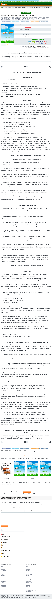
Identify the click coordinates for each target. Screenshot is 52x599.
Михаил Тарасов (28, 27)
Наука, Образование (5, 537)
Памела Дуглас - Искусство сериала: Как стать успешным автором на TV (6, 478)
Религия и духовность (5, 548)
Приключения (4, 542)
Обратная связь (28, 591)
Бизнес (3, 547)
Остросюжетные (3, 585)
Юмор (3, 553)
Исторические (3, 570)
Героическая (28, 567)
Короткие (2, 582)
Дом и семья (4, 545)
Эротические (3, 587)
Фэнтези (27, 575)
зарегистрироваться (12, 498)
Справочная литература (6, 550)
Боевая (27, 566)
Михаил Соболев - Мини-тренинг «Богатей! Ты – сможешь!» (19, 477)
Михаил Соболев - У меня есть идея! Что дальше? (45, 477)
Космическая (28, 570)
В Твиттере (14, 21)
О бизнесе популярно (29, 31)
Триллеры (2, 574)
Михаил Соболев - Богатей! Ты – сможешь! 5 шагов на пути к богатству (32, 478)
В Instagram (24, 21)
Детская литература (5, 544)
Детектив (2, 567)
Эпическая (27, 576)
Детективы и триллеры (6, 536)
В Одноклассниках (35, 21)
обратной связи (33, 597)
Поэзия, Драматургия (5, 556)
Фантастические (3, 583)
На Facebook (5, 21)
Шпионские (3, 575)
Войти (42, 1)
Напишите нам (38, 47)
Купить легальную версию (38, 39)
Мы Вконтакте (44, 21)
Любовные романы (5, 534)
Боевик (2, 566)
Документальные (5, 539)
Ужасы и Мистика (29, 574)
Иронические (3, 569)
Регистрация (48, 1)
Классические (3, 571)
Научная (27, 571)
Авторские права (26, 12)
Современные (3, 586)
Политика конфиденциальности (31, 590)
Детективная (28, 569)
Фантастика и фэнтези (6, 533)
